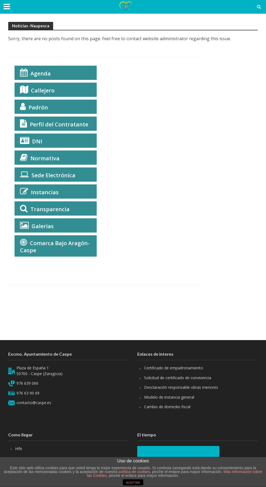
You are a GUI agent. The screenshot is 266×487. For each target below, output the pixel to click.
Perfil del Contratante (59, 124)
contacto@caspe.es (33, 402)
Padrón (38, 107)
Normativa (44, 158)
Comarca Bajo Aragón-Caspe (55, 246)
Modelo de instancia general (169, 397)
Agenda (40, 73)
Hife (18, 448)
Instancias (45, 192)
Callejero (43, 90)
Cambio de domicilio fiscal (167, 406)
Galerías (43, 226)
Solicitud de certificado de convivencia (177, 377)
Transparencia (50, 209)
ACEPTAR (133, 482)
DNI (37, 141)
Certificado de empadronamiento (173, 367)
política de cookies (134, 471)
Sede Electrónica (53, 175)
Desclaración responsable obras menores (181, 387)
